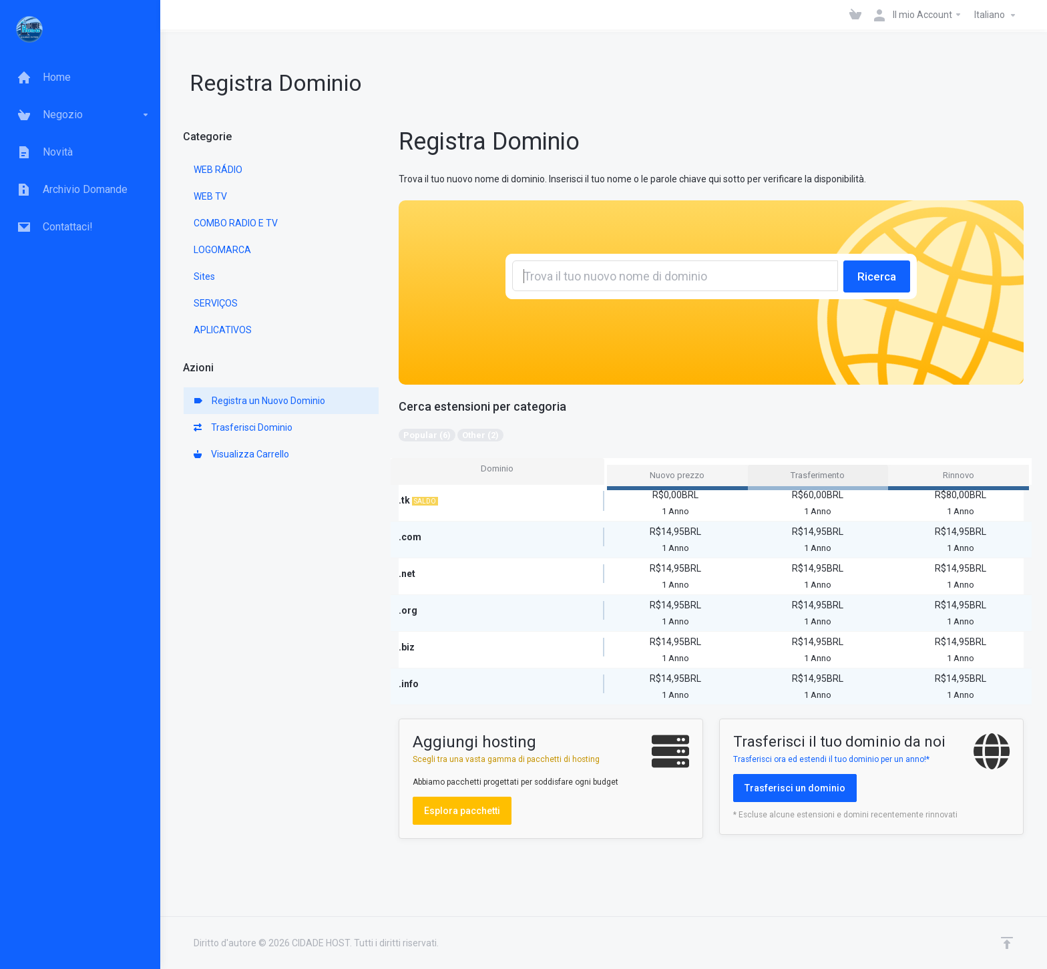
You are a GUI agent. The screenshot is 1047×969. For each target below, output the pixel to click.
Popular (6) (427, 435)
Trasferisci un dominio (795, 788)
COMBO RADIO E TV (236, 223)
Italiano (996, 15)
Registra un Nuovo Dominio (259, 400)
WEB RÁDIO (218, 169)
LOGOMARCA (222, 249)
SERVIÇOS (216, 303)
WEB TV (210, 196)
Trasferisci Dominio (243, 427)
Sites (204, 276)
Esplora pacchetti (462, 810)
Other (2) (480, 435)
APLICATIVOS (223, 330)
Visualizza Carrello (241, 454)
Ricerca (876, 276)
